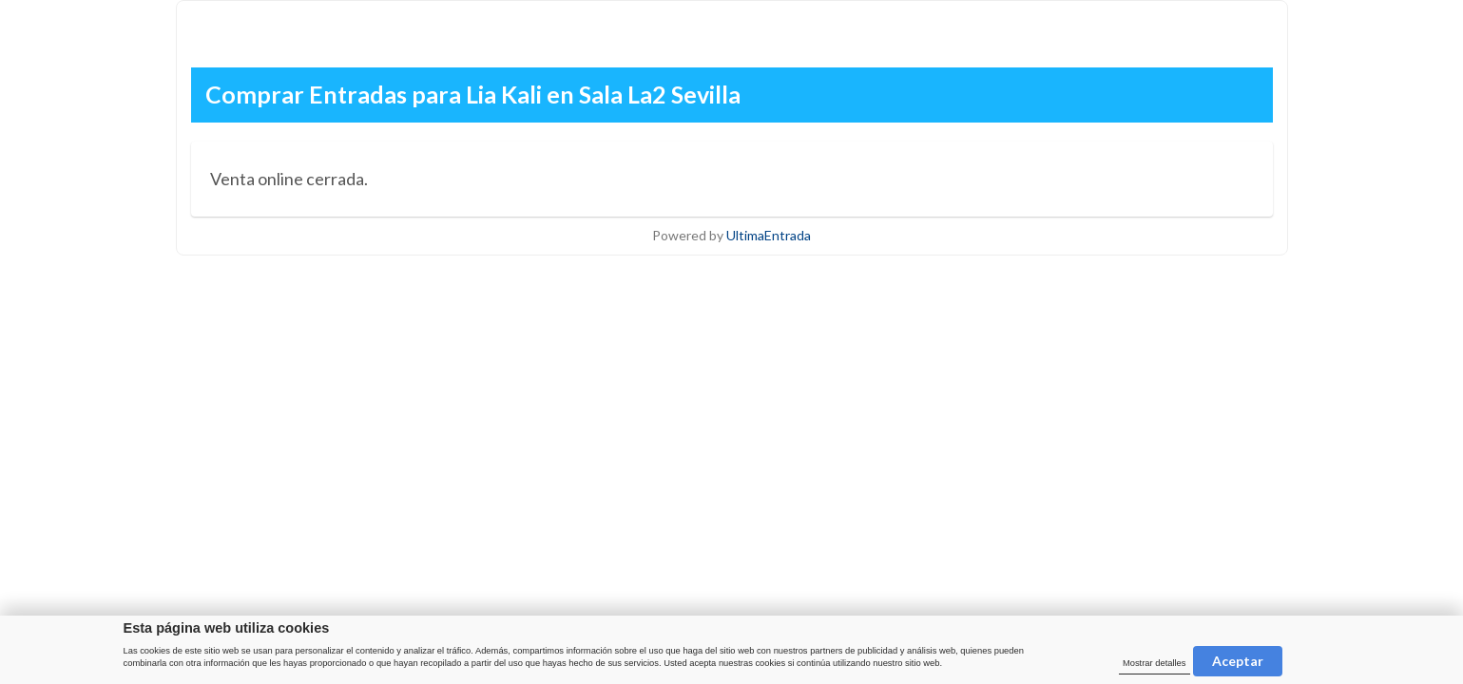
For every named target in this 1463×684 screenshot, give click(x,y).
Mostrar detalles (1154, 663)
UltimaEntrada (768, 235)
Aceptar (1237, 661)
